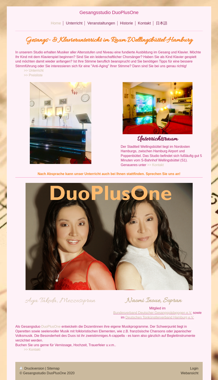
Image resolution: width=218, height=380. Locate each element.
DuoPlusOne (51, 326)
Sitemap (53, 368)
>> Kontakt (155, 165)
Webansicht (189, 373)
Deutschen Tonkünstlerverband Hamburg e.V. (159, 317)
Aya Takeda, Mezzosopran (60, 300)
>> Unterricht (33, 70)
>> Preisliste (33, 75)
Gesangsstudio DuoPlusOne (109, 12)
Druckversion (32, 368)
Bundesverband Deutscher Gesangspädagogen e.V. (152, 313)
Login (194, 368)
